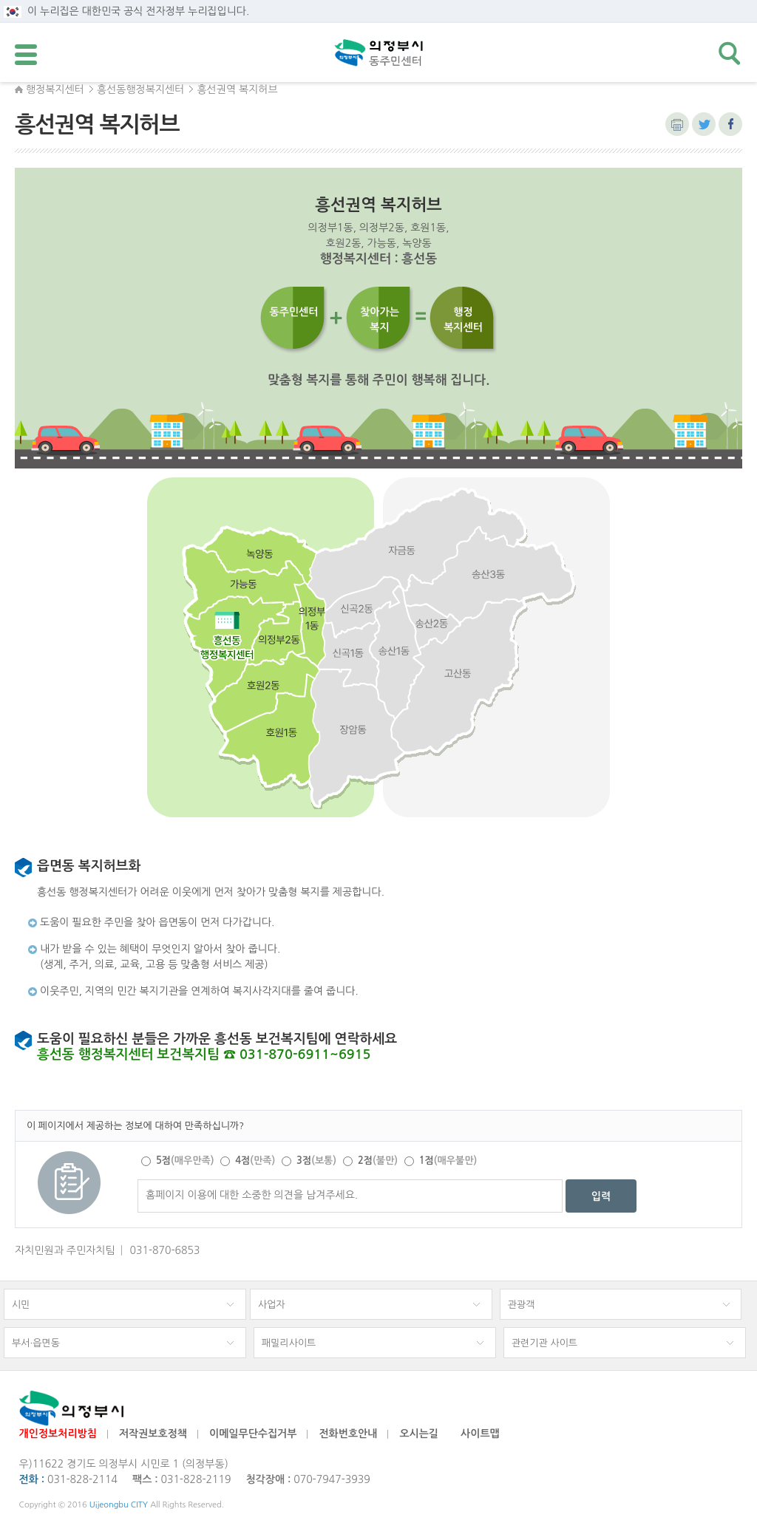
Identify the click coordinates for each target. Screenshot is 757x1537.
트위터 (704, 124)
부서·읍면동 (36, 1343)
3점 (316, 1160)
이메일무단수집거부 (252, 1433)
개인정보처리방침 (58, 1433)
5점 (185, 1160)
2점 (378, 1160)
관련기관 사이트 (544, 1343)
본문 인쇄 (677, 124)
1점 (448, 1160)
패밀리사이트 (289, 1343)
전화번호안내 (348, 1433)
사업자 (271, 1304)
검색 (730, 54)
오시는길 (418, 1433)
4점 (255, 1160)
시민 (21, 1304)
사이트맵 (480, 1433)
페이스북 (730, 124)
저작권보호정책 (153, 1433)
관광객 (521, 1304)
